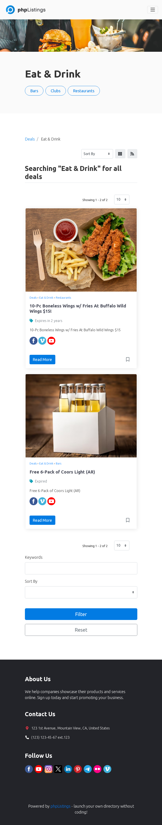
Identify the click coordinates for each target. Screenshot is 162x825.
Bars (58, 463)
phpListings (60, 806)
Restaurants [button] (83, 91)
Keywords (34, 557)
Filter (81, 614)
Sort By (31, 581)
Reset (81, 630)
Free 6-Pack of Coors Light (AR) (62, 472)
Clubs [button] (55, 91)
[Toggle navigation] (152, 9)
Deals (33, 297)
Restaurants (63, 297)
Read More (42, 359)
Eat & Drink (46, 297)
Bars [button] (34, 91)
